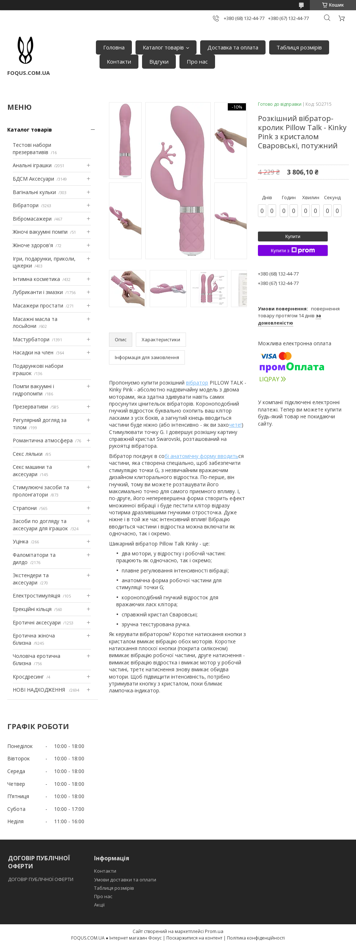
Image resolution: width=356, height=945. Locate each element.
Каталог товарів (163, 47)
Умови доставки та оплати (125, 879)
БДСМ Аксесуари (33, 178)
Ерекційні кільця (32, 609)
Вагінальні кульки (34, 192)
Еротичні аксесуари (37, 622)
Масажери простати (38, 305)
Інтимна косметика (36, 279)
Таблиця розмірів (299, 47)
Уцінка (20, 541)
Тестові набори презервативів (32, 148)
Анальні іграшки (32, 165)
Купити (292, 236)
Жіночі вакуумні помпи (40, 231)
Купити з (293, 250)
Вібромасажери (32, 218)
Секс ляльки (28, 453)
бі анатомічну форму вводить (201, 456)
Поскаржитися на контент (194, 938)
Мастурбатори (31, 339)
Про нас (197, 61)
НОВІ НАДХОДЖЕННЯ (39, 689)
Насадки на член (33, 352)
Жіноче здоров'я (33, 245)
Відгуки (159, 61)
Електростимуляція (36, 595)
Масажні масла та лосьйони (35, 322)
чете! (235, 424)
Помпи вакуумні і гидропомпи (33, 390)
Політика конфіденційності (256, 938)
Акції (99, 904)
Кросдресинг (28, 676)
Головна (114, 47)
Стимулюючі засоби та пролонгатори (41, 491)
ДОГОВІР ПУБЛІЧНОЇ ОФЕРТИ (41, 879)
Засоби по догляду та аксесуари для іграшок (40, 525)
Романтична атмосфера (43, 440)
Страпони (25, 507)
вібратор (197, 382)
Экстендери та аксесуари (31, 579)
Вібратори (26, 205)
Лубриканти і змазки (38, 292)
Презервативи (30, 406)
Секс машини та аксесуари (32, 470)
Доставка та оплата (232, 47)
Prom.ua (214, 931)
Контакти (119, 61)
